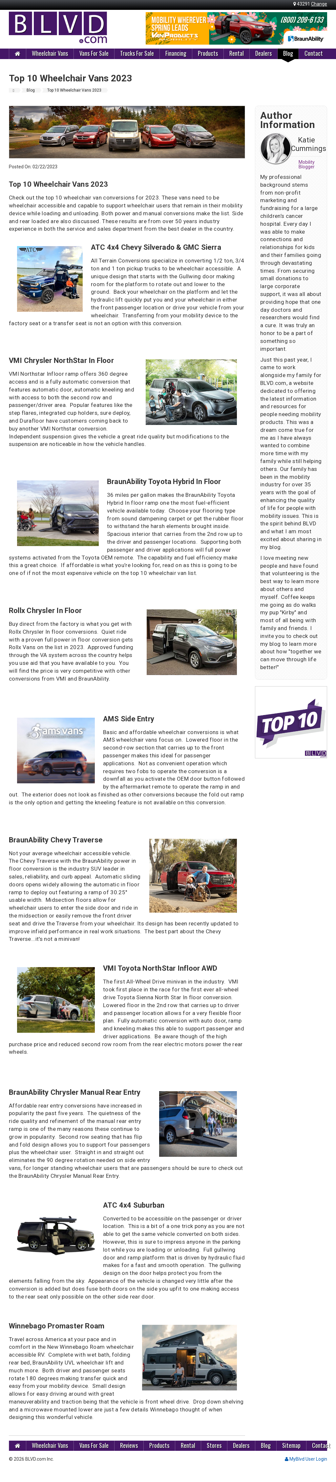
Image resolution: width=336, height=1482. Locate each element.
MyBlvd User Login (306, 1459)
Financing (175, 53)
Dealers (263, 53)
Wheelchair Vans (50, 53)
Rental (236, 53)
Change (319, 4)
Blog (288, 53)
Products (208, 53)
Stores (214, 1445)
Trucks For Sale (137, 53)
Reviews (129, 1445)
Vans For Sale (94, 53)
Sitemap (291, 1445)
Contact (313, 53)
